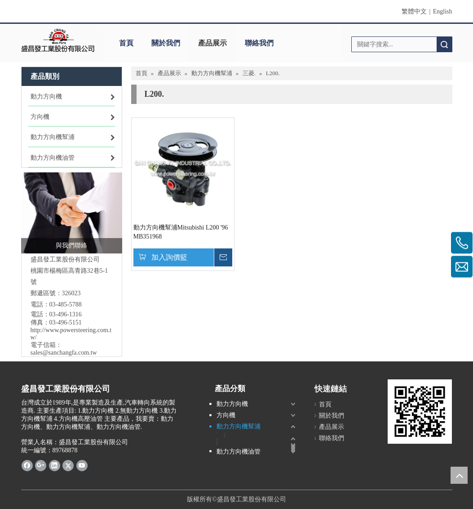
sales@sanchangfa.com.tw (64, 352)
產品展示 (212, 43)
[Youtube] (82, 465)
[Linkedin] (54, 465)
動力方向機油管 (239, 451)
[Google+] (40, 465)
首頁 (126, 43)
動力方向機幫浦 (239, 426)
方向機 (226, 415)
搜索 (444, 44)
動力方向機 (232, 404)
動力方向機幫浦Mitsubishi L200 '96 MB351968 (180, 232)
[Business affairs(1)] (71, 212)
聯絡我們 (259, 43)
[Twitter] (68, 465)
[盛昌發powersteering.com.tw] (420, 411)
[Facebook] (27, 465)
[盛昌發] (58, 40)
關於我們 (165, 43)
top (459, 475)
